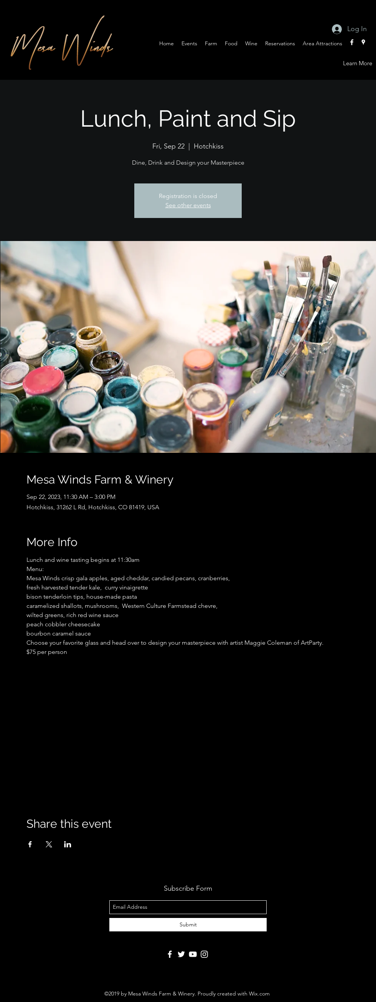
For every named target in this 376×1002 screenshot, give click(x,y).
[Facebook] (170, 954)
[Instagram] (204, 954)
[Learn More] (357, 63)
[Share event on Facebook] (30, 844)
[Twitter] (181, 954)
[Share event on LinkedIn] (67, 844)
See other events (188, 205)
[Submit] (188, 924)
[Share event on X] (49, 844)
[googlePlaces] (363, 42)
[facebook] (352, 42)
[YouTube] (193, 954)
